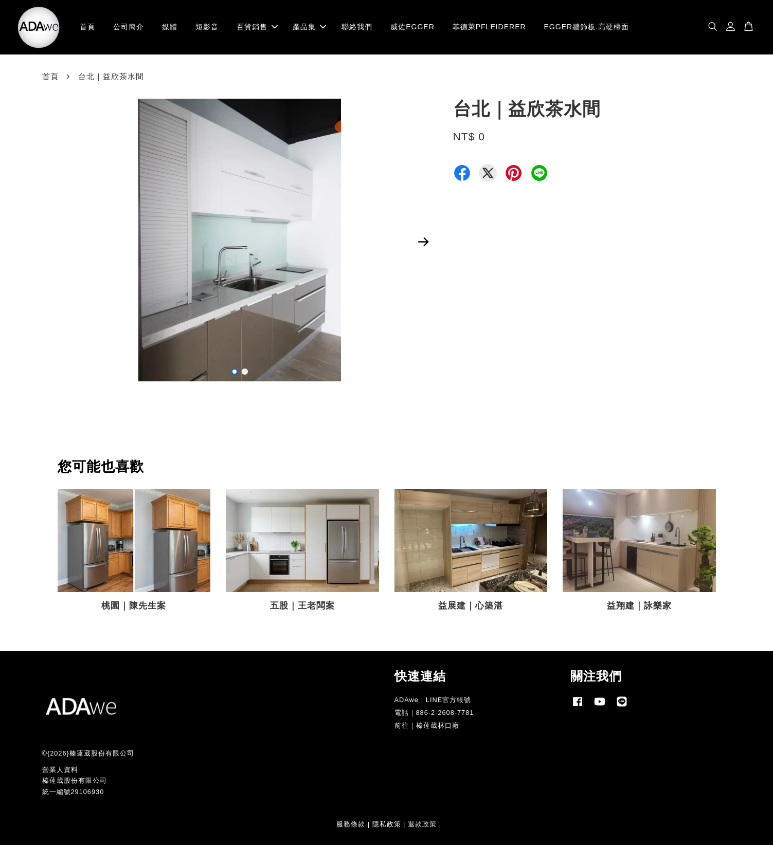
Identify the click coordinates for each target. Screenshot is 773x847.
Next (424, 243)
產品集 (309, 28)
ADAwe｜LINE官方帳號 (433, 701)
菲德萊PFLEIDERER (489, 28)
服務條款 (350, 826)
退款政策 (422, 826)
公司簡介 (128, 28)
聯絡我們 (356, 28)
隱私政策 (386, 826)
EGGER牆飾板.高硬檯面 (586, 28)
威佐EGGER (412, 28)
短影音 (207, 28)
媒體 (169, 28)
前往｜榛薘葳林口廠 (426, 727)
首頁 (87, 28)
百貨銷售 (257, 28)
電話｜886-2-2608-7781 (434, 714)
